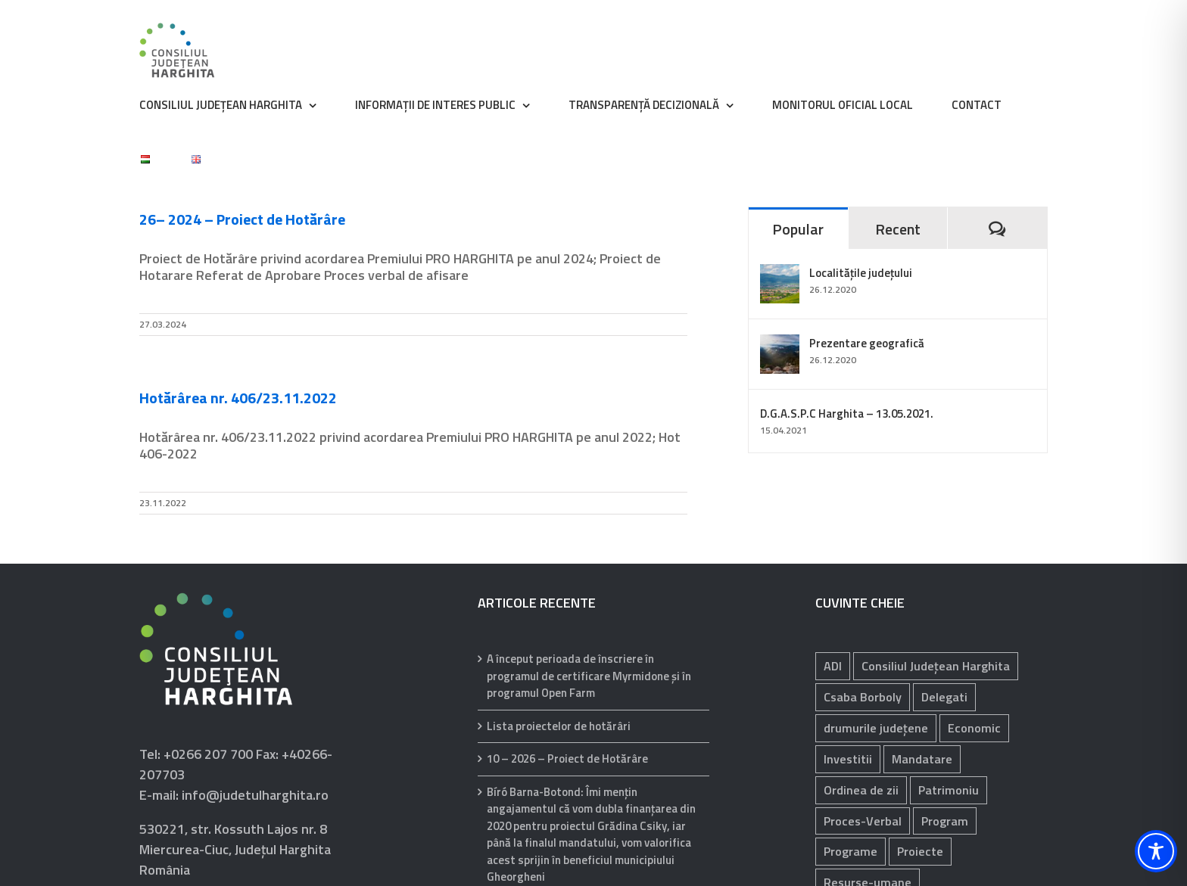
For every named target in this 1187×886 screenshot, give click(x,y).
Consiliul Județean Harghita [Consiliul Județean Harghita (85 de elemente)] (935, 666)
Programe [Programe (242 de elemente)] (850, 851)
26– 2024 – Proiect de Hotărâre (242, 219)
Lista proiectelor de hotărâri (559, 726)
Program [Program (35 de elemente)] (944, 821)
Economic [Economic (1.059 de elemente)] (974, 728)
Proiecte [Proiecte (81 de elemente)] (920, 851)
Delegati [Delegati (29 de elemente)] (944, 697)
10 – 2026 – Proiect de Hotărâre (567, 759)
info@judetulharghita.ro (255, 795)
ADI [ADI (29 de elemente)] (833, 666)
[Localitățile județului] (779, 274)
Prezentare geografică (866, 343)
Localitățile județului (860, 272)
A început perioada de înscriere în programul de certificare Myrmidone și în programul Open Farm (589, 676)
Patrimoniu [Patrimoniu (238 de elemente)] (948, 790)
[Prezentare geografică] (779, 344)
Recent (898, 229)
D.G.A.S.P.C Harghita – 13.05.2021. (846, 413)
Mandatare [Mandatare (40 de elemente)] (922, 759)
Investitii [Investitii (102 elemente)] (848, 759)
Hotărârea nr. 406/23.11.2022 (238, 397)
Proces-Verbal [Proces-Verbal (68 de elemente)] (863, 821)
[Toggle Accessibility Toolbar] (1156, 851)
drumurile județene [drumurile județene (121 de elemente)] (876, 728)
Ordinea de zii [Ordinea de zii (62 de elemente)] (861, 790)
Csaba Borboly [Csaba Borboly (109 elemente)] (863, 697)
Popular (798, 229)
